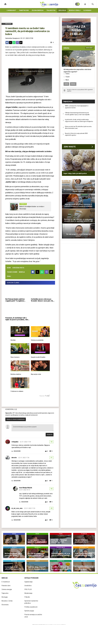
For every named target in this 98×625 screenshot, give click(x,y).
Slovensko (87, 10)
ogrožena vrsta (18, 268)
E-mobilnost (11, 10)
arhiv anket (89, 47)
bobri (9, 268)
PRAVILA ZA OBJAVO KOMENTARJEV (16, 419)
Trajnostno (51, 10)
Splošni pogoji (29, 611)
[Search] (92, 4)
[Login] (85, 4)
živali (9, 276)
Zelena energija (37, 10)
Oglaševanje (28, 582)
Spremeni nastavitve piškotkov (31, 602)
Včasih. (68, 76)
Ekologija (62, 10)
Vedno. (68, 73)
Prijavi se (49, 434)
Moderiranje (28, 593)
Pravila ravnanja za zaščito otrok (33, 616)
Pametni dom (24, 10)
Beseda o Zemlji (74, 10)
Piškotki (27, 597)
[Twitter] (10, 42)
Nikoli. (67, 80)
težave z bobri (12, 272)
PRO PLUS (28, 589)
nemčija (22, 272)
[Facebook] (7, 42)
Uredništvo (28, 585)
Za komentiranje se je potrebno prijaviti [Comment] (32, 427)
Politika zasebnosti (30, 607)
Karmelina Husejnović (12, 38)
